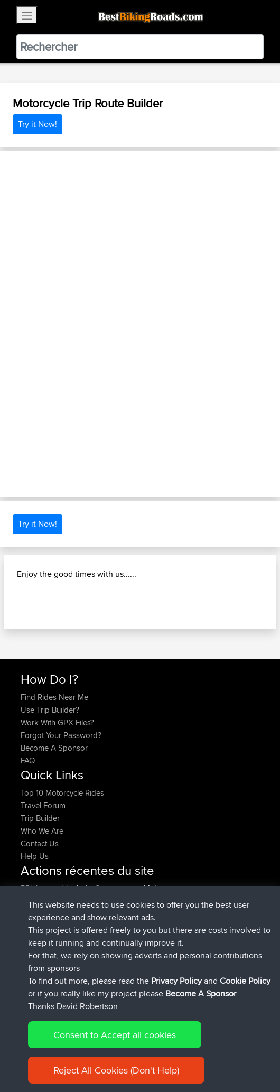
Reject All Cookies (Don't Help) (116, 1070)
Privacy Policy (176, 981)
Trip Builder (40, 818)
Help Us (35, 856)
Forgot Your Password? (61, 735)
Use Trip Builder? (50, 709)
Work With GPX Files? (57, 722)
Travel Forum (43, 805)
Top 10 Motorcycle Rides (62, 792)
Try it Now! (37, 124)
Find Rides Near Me (54, 697)
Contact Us (40, 843)
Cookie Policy (245, 981)
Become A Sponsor (54, 747)
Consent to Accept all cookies (114, 1034)
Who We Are (42, 830)
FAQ (28, 760)
